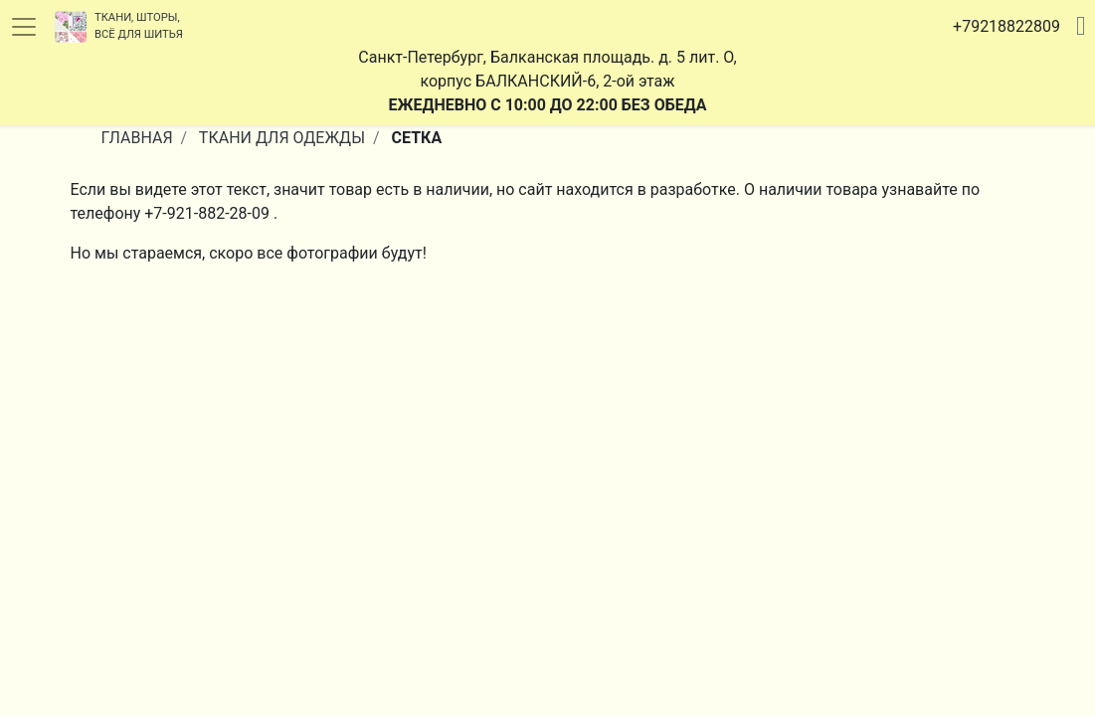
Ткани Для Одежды (282, 137)
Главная (137, 137)
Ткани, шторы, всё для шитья (119, 27)
